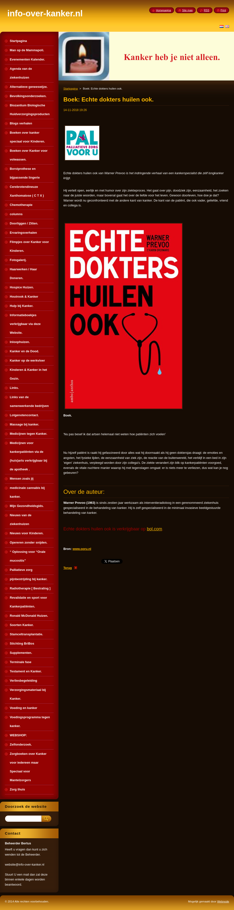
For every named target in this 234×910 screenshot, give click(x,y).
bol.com (154, 528)
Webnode (223, 901)
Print (223, 10)
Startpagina (70, 88)
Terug (67, 568)
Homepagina (163, 10)
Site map (187, 10)
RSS (206, 10)
